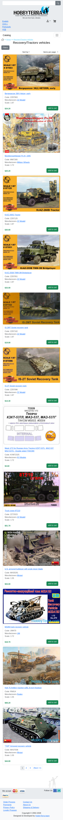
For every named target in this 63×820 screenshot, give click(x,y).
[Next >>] (37, 768)
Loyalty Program (10, 810)
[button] (42, 21)
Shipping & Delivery (31, 807)
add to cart (52, 108)
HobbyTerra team (42, 816)
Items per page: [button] (50, 52)
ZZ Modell (21, 100)
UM (18, 633)
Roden (20, 694)
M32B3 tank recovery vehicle (16, 627)
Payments (7, 805)
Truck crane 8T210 (12, 511)
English (5, 21)
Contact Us (27, 802)
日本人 (5, 24)
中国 (4, 30)
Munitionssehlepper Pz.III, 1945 (18, 156)
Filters (5, 48)
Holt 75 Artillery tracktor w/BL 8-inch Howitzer (23, 688)
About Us (27, 805)
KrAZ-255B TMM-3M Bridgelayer (18, 273)
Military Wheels (23, 162)
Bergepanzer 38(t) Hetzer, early (18, 94)
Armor (8, 39)
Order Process (9, 802)
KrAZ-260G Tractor (12, 215)
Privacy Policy (9, 807)
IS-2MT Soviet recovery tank (16, 328)
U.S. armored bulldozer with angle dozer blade (24, 569)
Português (6, 27)
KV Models (21, 457)
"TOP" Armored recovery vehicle (18, 746)
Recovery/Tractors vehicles (23, 39)
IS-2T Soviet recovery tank (15, 386)
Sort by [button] (25, 52)
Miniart (20, 575)
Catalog (7, 35)
